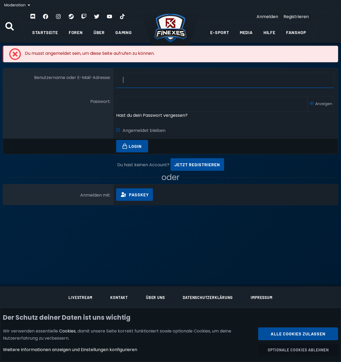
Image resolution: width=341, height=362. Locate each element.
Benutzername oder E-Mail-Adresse (72, 77)
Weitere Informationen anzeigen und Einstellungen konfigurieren (70, 350)
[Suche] (10, 27)
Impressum (261, 297)
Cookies (67, 331)
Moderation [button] (15, 5)
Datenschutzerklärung (208, 297)
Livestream (80, 297)
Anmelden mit (95, 195)
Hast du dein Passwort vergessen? (152, 115)
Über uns (155, 297)
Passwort (100, 101)
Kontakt (119, 297)
